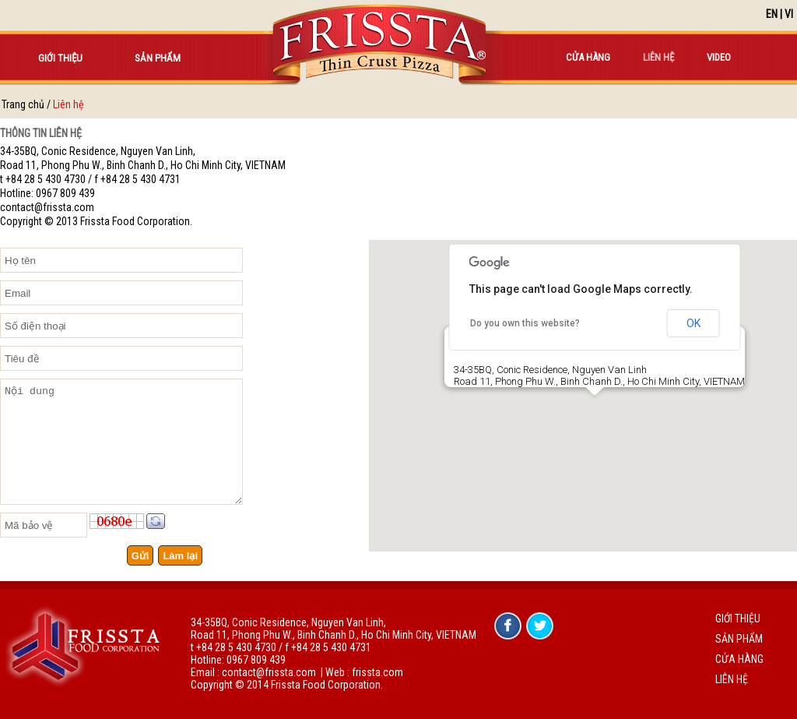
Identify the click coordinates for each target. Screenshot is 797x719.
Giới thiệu (60, 58)
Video (719, 57)
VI (789, 14)
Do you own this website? (525, 323)
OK (693, 323)
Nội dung (121, 442)
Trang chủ (23, 104)
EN (772, 14)
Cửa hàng (588, 57)
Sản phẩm (158, 58)
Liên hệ (658, 57)
